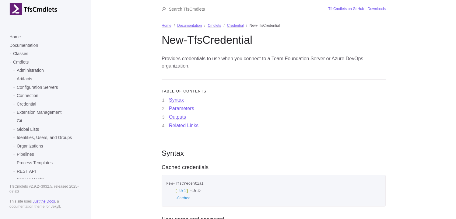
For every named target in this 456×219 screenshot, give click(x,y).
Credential (26, 104)
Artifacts (24, 78)
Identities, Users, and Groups (44, 137)
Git (19, 120)
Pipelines (25, 154)
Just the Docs (44, 201)
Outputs (177, 117)
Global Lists (28, 129)
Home (15, 36)
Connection (27, 95)
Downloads (377, 9)
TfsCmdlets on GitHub (346, 9)
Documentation (23, 45)
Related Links (183, 125)
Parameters (181, 108)
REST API (26, 171)
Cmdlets (21, 62)
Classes (20, 53)
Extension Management (39, 112)
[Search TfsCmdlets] (248, 9)
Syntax (176, 100)
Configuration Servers (37, 87)
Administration (30, 70)
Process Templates (35, 162)
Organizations (30, 146)
